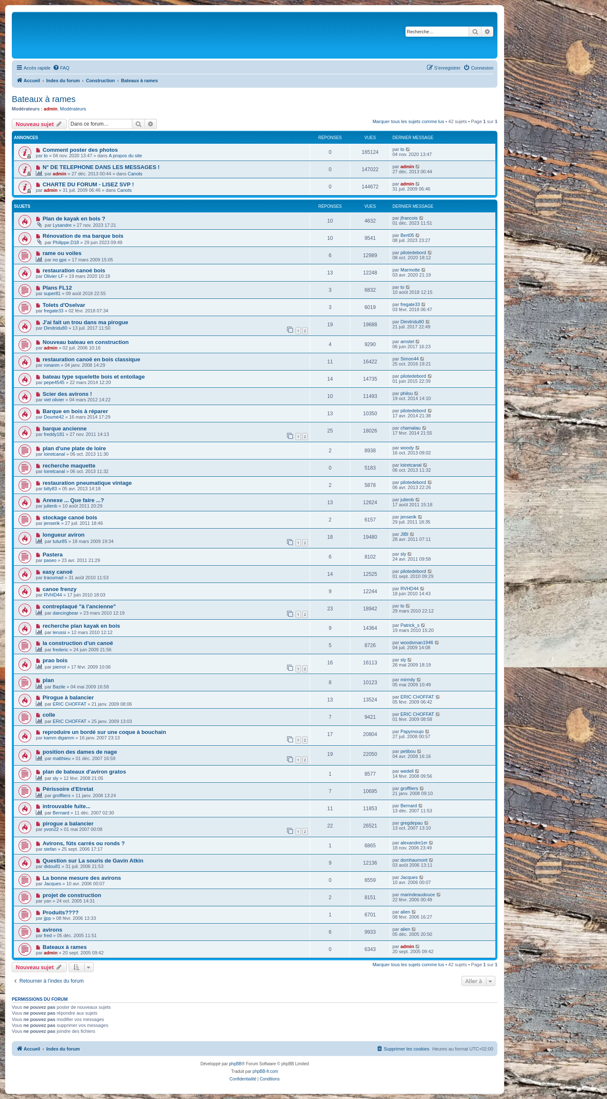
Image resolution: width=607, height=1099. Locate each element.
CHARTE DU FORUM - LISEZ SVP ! (88, 184)
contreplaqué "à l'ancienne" (79, 606)
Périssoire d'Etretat (68, 789)
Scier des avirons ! (67, 394)
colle (49, 715)
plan (48, 680)
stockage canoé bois (70, 517)
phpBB (235, 1063)
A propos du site (125, 155)
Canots (135, 173)
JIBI (404, 534)
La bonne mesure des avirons (82, 878)
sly (403, 553)
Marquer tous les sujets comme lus (408, 121)
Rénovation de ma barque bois (83, 236)
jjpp (47, 918)
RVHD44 (53, 594)
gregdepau (411, 822)
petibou (408, 751)
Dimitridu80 (55, 328)
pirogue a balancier (68, 823)
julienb (50, 505)
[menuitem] (61, 68)
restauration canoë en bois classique (91, 359)
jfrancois (409, 217)
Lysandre (62, 225)
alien (405, 911)
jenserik (52, 523)
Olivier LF (54, 276)
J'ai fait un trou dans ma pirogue (85, 322)
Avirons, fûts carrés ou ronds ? (84, 843)
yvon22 (51, 829)
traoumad (53, 577)
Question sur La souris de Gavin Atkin (93, 860)
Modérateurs (73, 108)
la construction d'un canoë (78, 643)
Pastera (53, 554)
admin (50, 108)
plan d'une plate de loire (74, 448)
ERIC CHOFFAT (69, 704)
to (46, 155)
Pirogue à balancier (68, 697)
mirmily (407, 679)
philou (406, 393)
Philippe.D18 (66, 242)
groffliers (61, 795)
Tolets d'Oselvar (64, 305)
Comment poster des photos (80, 150)
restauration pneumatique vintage (87, 483)
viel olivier (54, 399)
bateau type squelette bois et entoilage (94, 376)
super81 (52, 293)
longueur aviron (64, 535)
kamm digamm (59, 737)
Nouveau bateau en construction (86, 342)
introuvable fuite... (67, 806)
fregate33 (53, 310)
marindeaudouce (417, 894)
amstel (407, 341)
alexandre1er (413, 842)
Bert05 (407, 235)
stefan (50, 849)
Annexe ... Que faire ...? (73, 500)
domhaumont (413, 860)
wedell (407, 771)
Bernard (61, 812)
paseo (50, 560)
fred (48, 935)
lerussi (59, 632)
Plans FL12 (57, 288)
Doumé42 (54, 416)
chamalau (410, 427)
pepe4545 (54, 382)
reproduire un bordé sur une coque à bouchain (104, 732)
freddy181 (54, 434)
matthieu (61, 758)
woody (407, 447)
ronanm (51, 365)
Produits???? (61, 912)
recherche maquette (69, 465)
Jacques (52, 883)
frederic (60, 649)
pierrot (59, 666)
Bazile (59, 686)
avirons (52, 930)
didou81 (52, 866)
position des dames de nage (80, 752)
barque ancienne (65, 428)
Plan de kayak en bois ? (74, 218)
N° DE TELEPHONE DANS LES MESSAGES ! (101, 167)
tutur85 (60, 541)
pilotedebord (413, 252)
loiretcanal (54, 454)
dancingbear (65, 612)
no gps (60, 259)
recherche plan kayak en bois (81, 626)
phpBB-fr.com (265, 1071)
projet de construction (72, 895)
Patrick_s (409, 625)
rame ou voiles (62, 253)
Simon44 (409, 358)
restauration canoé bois (74, 270)
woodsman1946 (416, 642)
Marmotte (410, 269)
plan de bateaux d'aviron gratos (84, 771)
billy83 (50, 488)
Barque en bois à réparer (75, 411)
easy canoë (58, 572)
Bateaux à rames (43, 99)
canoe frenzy (60, 589)
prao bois (55, 660)
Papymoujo (412, 731)
